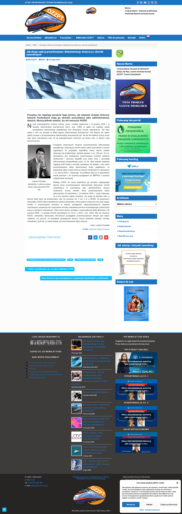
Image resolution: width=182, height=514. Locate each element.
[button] (177, 483)
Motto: (128, 8)
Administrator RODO (99, 477)
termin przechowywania (85, 259)
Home (28, 45)
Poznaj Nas (65, 37)
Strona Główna (34, 37)
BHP (34, 45)
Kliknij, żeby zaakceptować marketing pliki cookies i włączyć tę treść (136, 362)
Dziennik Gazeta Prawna (99, 229)
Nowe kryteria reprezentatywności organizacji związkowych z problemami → (76, 278)
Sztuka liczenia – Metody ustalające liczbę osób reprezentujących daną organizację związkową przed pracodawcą (89, 378)
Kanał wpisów (125, 226)
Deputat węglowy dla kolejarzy (95, 392)
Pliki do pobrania (116, 37)
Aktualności (51, 37)
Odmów (149, 505)
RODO (142, 510)
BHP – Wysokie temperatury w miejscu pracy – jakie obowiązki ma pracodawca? (96, 464)
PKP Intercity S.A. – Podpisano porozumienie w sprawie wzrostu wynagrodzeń (97, 361)
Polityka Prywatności (152, 510)
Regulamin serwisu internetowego (91, 479)
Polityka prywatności (81, 477)
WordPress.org (126, 236)
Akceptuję (131, 505)
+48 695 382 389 (35, 483)
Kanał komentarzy (127, 231)
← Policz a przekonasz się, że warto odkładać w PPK (49, 269)
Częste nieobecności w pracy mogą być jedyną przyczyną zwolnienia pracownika (95, 450)
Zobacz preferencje (168, 505)
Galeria (100, 37)
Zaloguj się (124, 221)
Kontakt (132, 37)
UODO (100, 259)
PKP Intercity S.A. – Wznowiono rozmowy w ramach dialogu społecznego (96, 408)
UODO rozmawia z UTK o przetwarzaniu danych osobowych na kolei (93, 436)
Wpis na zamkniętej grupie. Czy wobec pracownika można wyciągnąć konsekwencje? (96, 422)
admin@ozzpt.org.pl (39, 486)
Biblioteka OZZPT (85, 37)
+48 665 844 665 (38, 2)
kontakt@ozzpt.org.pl (63, 2)
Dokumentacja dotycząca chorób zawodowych (46, 259)
